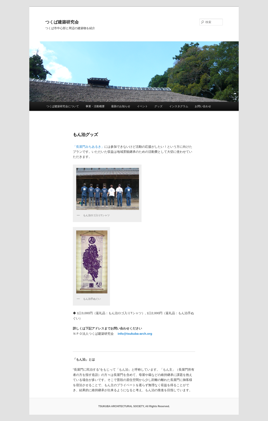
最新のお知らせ (120, 106)
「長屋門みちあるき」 (88, 146)
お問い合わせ (203, 106)
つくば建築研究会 (62, 22)
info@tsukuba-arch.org (135, 333)
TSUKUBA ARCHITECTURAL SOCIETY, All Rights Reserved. (134, 406)
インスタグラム (178, 106)
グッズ (158, 106)
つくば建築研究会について (62, 106)
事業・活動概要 (95, 106)
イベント (142, 106)
